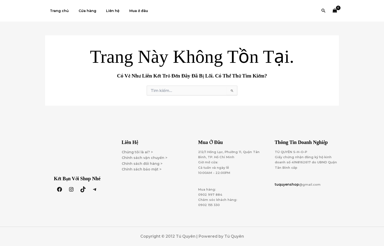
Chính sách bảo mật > (141, 164)
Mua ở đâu (128, 11)
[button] (323, 11)
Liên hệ (105, 11)
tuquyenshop (287, 182)
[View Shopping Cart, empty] (335, 11)
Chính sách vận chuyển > (144, 153)
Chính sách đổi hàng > (142, 159)
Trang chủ (57, 11)
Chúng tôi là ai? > (137, 147)
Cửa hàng (83, 11)
